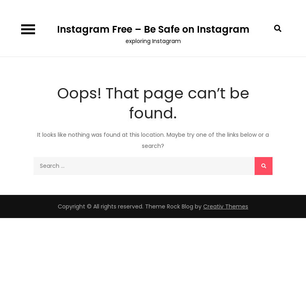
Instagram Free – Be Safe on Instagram (153, 29)
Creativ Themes (225, 206)
